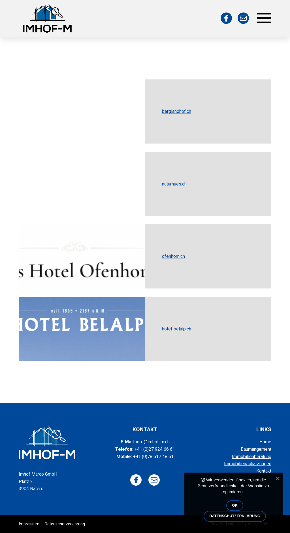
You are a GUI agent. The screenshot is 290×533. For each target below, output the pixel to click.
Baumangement (256, 449)
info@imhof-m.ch (153, 441)
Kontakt (263, 471)
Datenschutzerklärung (65, 524)
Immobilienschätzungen (247, 463)
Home (265, 441)
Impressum (29, 524)
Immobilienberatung (251, 456)
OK (235, 505)
